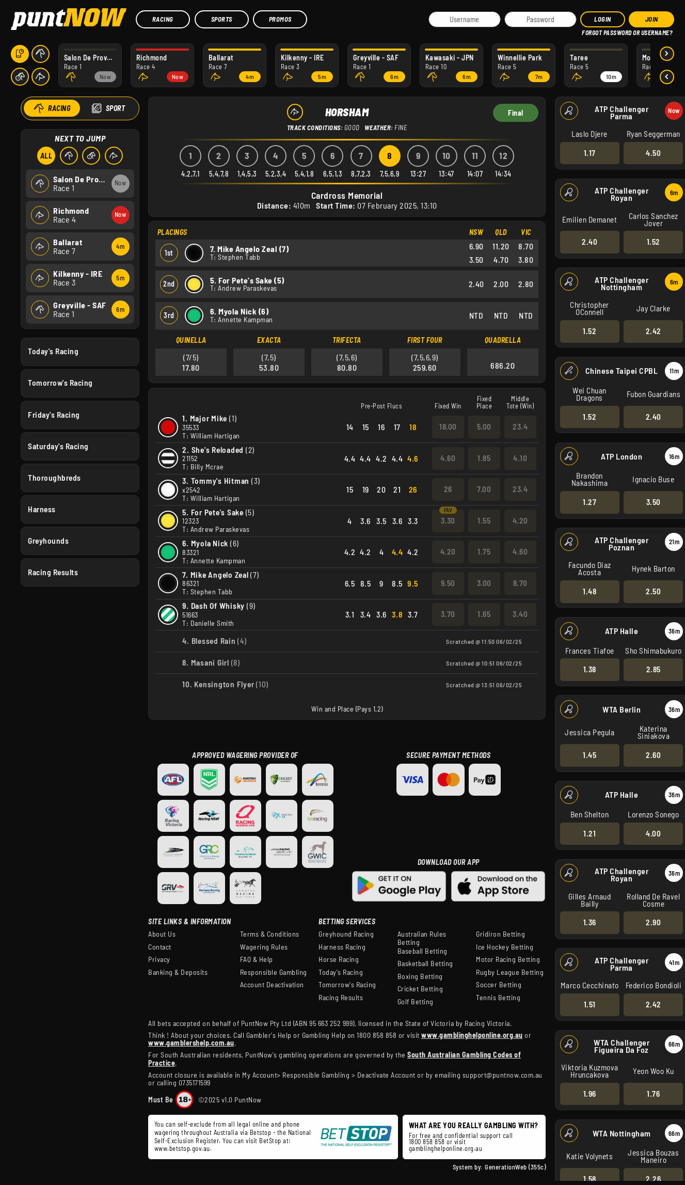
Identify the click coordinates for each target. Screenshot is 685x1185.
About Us (162, 934)
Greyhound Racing (346, 934)
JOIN (651, 19)
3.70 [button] (448, 614)
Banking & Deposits (178, 972)
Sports (221, 19)
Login (602, 19)
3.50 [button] (653, 502)
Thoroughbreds (54, 477)
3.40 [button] (520, 614)
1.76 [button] (653, 1093)
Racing (162, 19)
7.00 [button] (484, 489)
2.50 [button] (653, 591)
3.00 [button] (484, 583)
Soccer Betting (498, 985)
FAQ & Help (256, 959)
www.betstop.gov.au (182, 1148)
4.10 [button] (520, 458)
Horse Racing (338, 959)
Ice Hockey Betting (504, 947)
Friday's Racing (54, 414)
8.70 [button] (520, 583)
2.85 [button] (653, 669)
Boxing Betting (420, 976)
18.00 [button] (448, 426)
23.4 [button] (520, 426)
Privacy (159, 959)
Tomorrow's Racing (60, 382)
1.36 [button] (589, 922)
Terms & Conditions (269, 934)
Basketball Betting (425, 963)
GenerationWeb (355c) (515, 1167)
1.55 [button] (483, 520)
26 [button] (448, 489)
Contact (159, 947)
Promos (280, 19)
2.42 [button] (653, 331)
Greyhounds (48, 540)
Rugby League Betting (510, 972)
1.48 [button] (589, 591)
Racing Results (53, 572)
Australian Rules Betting (422, 938)
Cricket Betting (420, 989)
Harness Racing (341, 947)
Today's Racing (53, 351)
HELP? (589, 30)
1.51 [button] (589, 1004)
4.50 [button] (653, 152)
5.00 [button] (484, 426)
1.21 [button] (589, 833)
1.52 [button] (653, 241)
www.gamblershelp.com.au (191, 1042)
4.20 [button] (520, 520)
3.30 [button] (448, 520)
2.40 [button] (589, 241)
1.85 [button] (483, 458)
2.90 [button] (653, 922)
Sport (115, 108)
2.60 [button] (653, 755)
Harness (42, 508)
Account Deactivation (272, 985)
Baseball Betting (422, 951)
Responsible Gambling (273, 972)
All (46, 155)
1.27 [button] (589, 502)
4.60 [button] (447, 458)
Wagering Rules (264, 947)
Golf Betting (415, 1002)
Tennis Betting (498, 997)
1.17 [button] (589, 152)
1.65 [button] (483, 614)
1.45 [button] (589, 755)
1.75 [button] (483, 551)
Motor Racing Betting (508, 959)
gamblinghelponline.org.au (446, 1148)
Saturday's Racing (58, 445)
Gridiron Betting (500, 934)
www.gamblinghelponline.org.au (472, 1035)
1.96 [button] (589, 1093)
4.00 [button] (653, 833)
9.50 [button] (448, 583)
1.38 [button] (589, 669)
